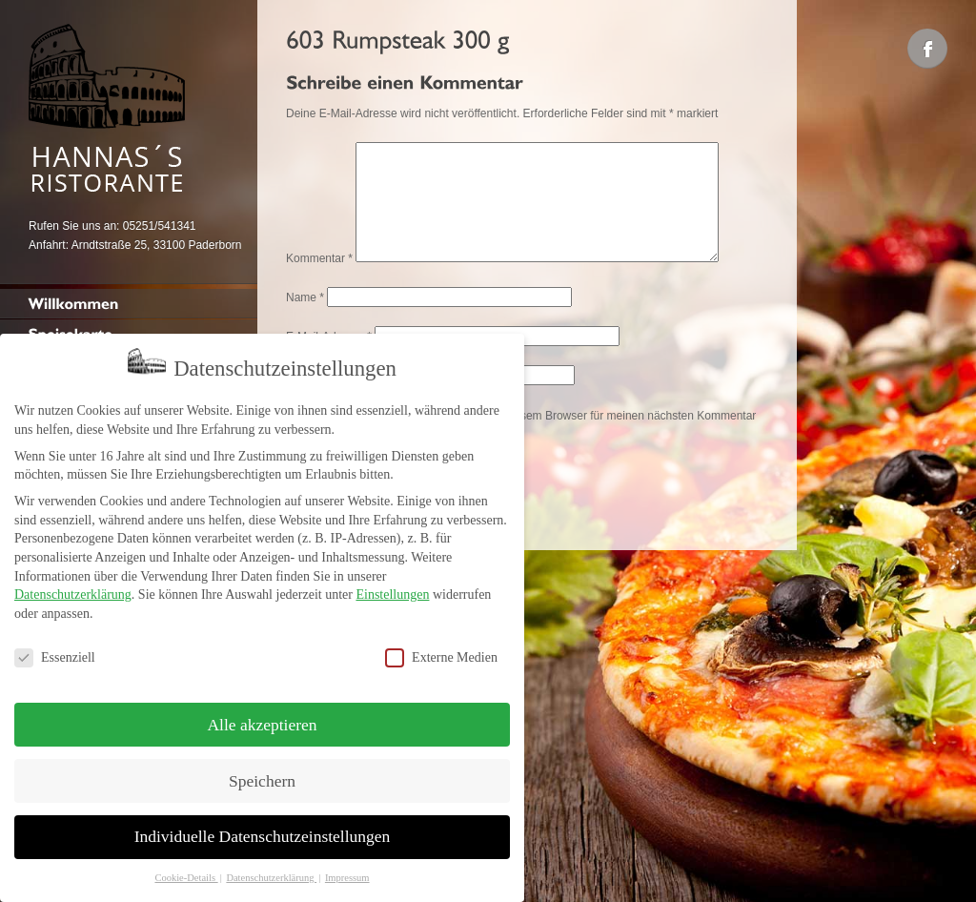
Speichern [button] (262, 768)
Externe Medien (441, 646)
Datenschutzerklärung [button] (271, 866)
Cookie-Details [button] (185, 866)
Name (305, 320)
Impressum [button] (347, 866)
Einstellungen (392, 583)
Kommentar (319, 281)
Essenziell (54, 646)
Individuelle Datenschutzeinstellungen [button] (262, 824)
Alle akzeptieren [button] (261, 712)
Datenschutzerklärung (73, 583)
